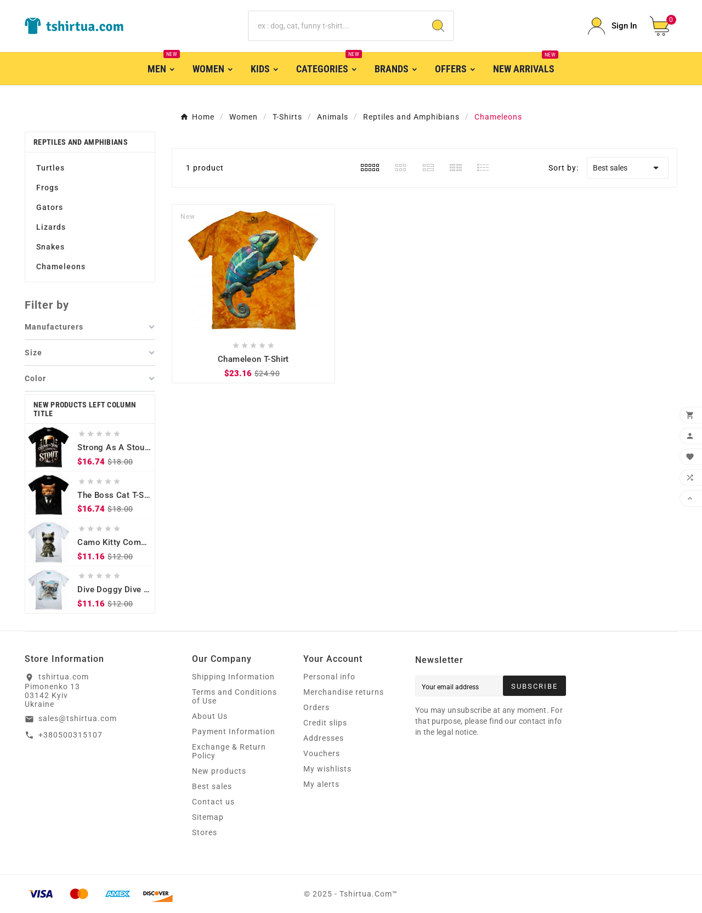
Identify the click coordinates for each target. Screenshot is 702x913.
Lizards (51, 227)
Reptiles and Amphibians (80, 142)
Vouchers (321, 753)
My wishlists (327, 768)
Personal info (329, 676)
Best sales (628, 167)
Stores (204, 832)
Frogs (47, 187)
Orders (316, 707)
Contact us (213, 801)
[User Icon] (612, 26)
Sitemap (208, 817)
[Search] (336, 26)
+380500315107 (70, 734)
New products (219, 771)
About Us (210, 716)
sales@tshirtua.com (77, 718)
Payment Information (233, 731)
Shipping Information (233, 676)
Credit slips (325, 722)
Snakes (50, 246)
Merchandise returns (343, 692)
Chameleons (61, 266)
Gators (49, 207)
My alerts (321, 784)
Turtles (50, 167)
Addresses (323, 738)
